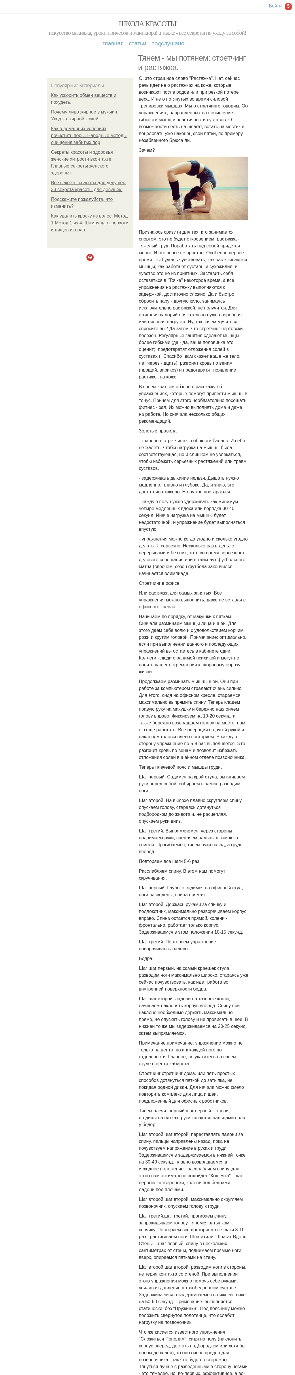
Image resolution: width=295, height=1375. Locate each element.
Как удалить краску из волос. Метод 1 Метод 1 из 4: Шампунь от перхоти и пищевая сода (89, 223)
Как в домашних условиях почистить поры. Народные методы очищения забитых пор (89, 135)
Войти (275, 5)
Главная (113, 43)
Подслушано (168, 43)
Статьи (137, 43)
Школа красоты (147, 24)
